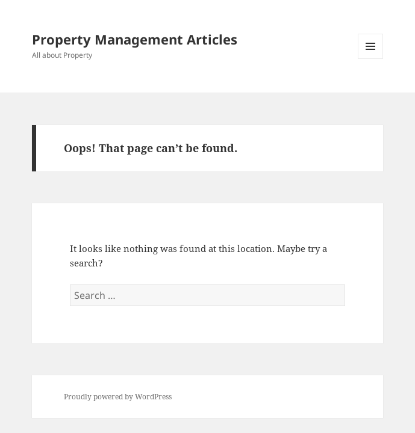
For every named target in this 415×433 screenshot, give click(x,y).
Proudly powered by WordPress (118, 397)
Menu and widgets (370, 58)
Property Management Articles (134, 39)
